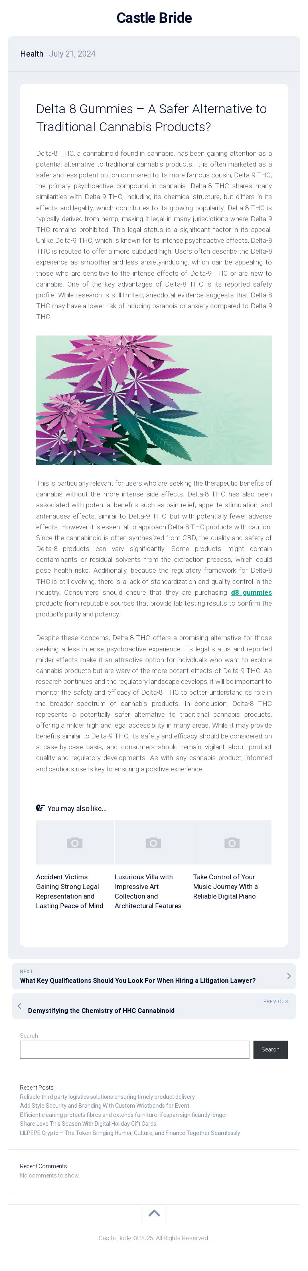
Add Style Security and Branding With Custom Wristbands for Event (104, 1105)
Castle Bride (154, 18)
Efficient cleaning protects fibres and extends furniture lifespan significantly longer (123, 1115)
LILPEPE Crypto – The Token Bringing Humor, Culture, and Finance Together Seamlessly (130, 1133)
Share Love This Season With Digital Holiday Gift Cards (88, 1124)
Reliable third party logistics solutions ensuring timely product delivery (107, 1097)
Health (31, 54)
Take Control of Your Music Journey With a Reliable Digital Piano (225, 886)
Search (29, 1036)
